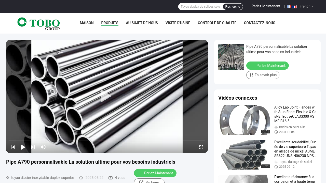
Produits (109, 23)
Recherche (232, 6)
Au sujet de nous (142, 23)
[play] (107, 96)
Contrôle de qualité (217, 23)
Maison (86, 23)
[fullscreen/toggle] (201, 147)
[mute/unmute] (43, 147)
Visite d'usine (178, 23)
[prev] (13, 147)
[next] (33, 147)
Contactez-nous (259, 23)
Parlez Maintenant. (266, 6)
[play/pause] (23, 147)
